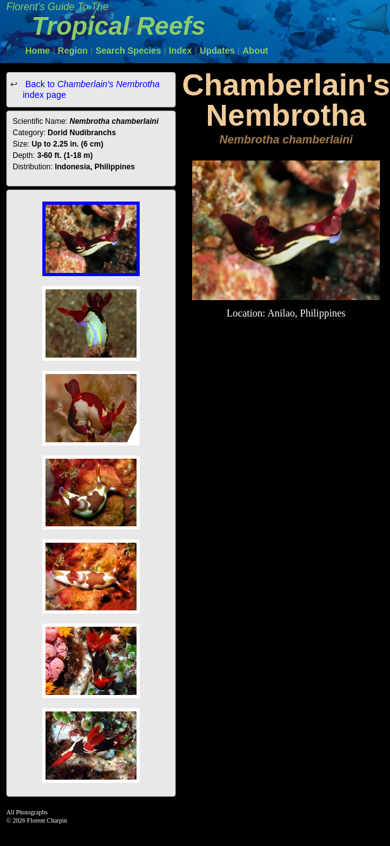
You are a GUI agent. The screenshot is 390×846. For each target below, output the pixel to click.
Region (72, 50)
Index (180, 50)
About (255, 50)
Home (37, 50)
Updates (217, 50)
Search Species (128, 50)
